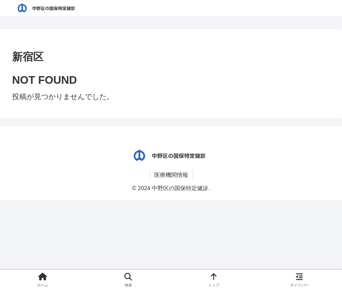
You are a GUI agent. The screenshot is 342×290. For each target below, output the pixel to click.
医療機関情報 (171, 175)
